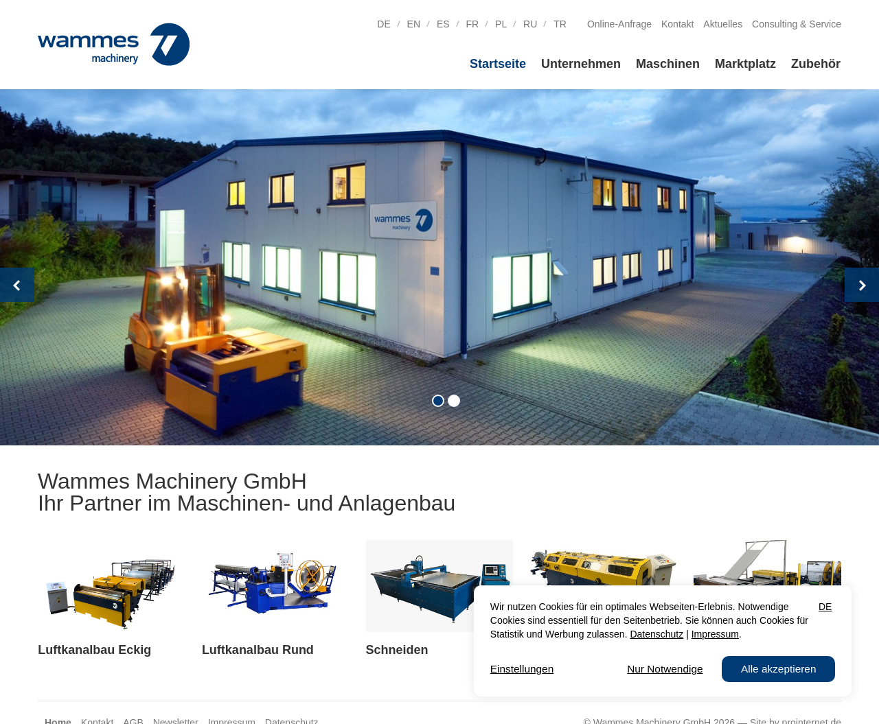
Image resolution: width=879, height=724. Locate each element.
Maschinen (668, 64)
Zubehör (816, 64)
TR (560, 24)
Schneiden (397, 650)
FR (472, 24)
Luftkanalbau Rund (258, 650)
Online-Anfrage (619, 24)
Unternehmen (581, 64)
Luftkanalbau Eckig (94, 650)
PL (501, 24)
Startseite (498, 64)
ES (443, 24)
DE (383, 24)
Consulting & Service (796, 24)
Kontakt (677, 24)
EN (413, 24)
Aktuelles (722, 24)
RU (530, 24)
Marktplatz (745, 64)
